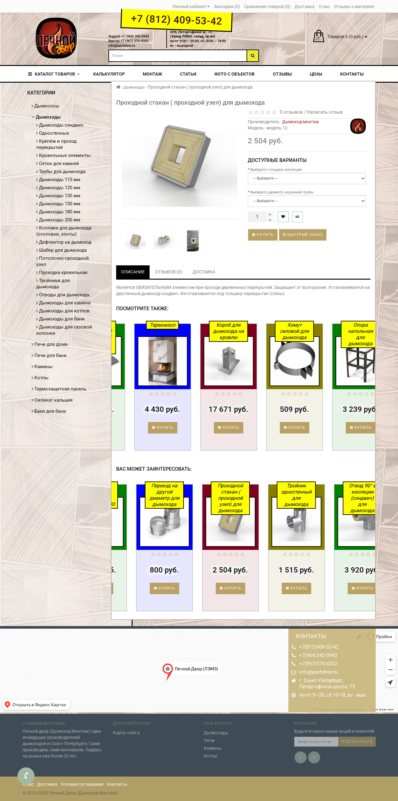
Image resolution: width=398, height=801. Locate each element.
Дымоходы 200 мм (58, 220)
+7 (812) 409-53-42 (176, 19)
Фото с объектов (234, 74)
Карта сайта (126, 729)
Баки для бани (49, 411)
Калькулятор (109, 74)
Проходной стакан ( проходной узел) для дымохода (269, 498)
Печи (209, 736)
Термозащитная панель (59, 389)
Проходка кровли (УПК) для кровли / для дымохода (134, 337)
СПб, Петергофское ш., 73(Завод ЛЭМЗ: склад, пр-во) (192, 34)
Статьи (188, 74)
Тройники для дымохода (53, 283)
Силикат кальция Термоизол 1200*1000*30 (137, 495)
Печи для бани (49, 355)
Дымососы (45, 106)
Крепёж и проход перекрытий (56, 144)
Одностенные (52, 133)
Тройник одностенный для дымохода (335, 495)
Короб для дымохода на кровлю (266, 331)
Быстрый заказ (303, 235)
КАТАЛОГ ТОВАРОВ (54, 74)
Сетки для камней (57, 163)
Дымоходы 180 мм (58, 212)
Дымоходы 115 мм (58, 179)
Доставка (47, 784)
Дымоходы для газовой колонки (64, 330)
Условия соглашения (82, 784)
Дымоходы (46, 117)
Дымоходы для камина (63, 303)
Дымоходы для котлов (63, 311)
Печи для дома (50, 344)
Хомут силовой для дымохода (332, 331)
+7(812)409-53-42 (319, 647)
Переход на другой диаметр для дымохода (203, 495)
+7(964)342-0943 (318, 655)
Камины (42, 366)
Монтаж (152, 74)
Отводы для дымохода (62, 295)
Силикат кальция (52, 400)
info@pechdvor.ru (318, 672)
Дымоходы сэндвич (59, 125)
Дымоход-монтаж (300, 121)
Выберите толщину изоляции (276, 170)
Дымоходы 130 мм (58, 195)
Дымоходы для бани (60, 319)
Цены (316, 74)
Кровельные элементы (63, 155)
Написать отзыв (325, 112)
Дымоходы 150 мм (58, 204)
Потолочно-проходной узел (62, 261)
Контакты (352, 74)
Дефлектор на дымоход (63, 242)
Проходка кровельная (61, 272)
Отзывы (282, 74)
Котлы (40, 378)
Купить (263, 235)
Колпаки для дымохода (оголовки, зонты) (63, 231)
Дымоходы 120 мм (58, 187)
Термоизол (200, 325)
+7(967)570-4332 (318, 664)
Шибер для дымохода (61, 250)
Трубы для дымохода (60, 171)
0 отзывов (290, 112)
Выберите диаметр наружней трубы (281, 192)
